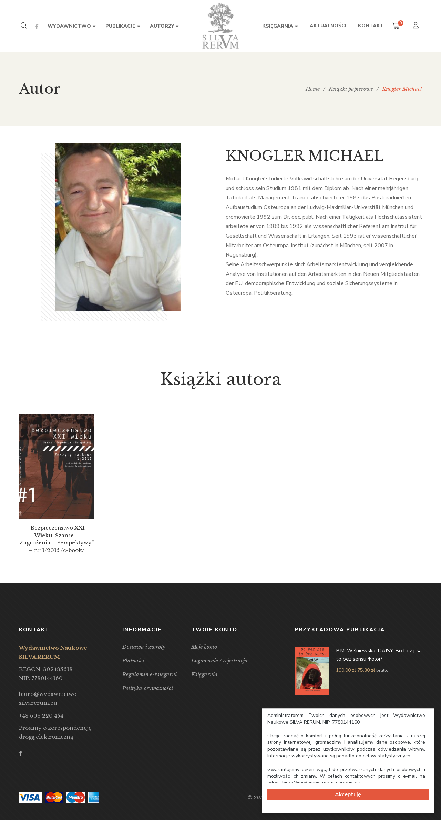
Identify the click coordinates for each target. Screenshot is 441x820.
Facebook (37, 26)
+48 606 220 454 (41, 715)
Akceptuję (348, 794)
